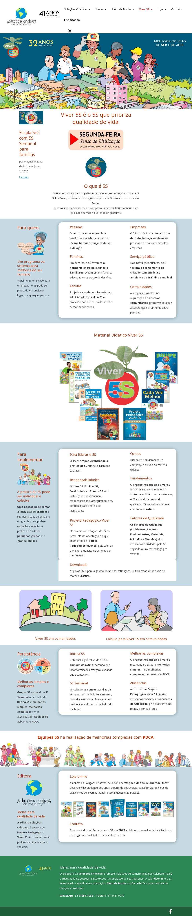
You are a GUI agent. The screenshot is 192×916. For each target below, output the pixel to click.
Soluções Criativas (75, 9)
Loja (160, 9)
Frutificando (72, 20)
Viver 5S (144, 9)
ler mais (24, 177)
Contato (176, 9)
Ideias (99, 9)
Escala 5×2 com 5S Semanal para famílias (29, 143)
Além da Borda (121, 9)
